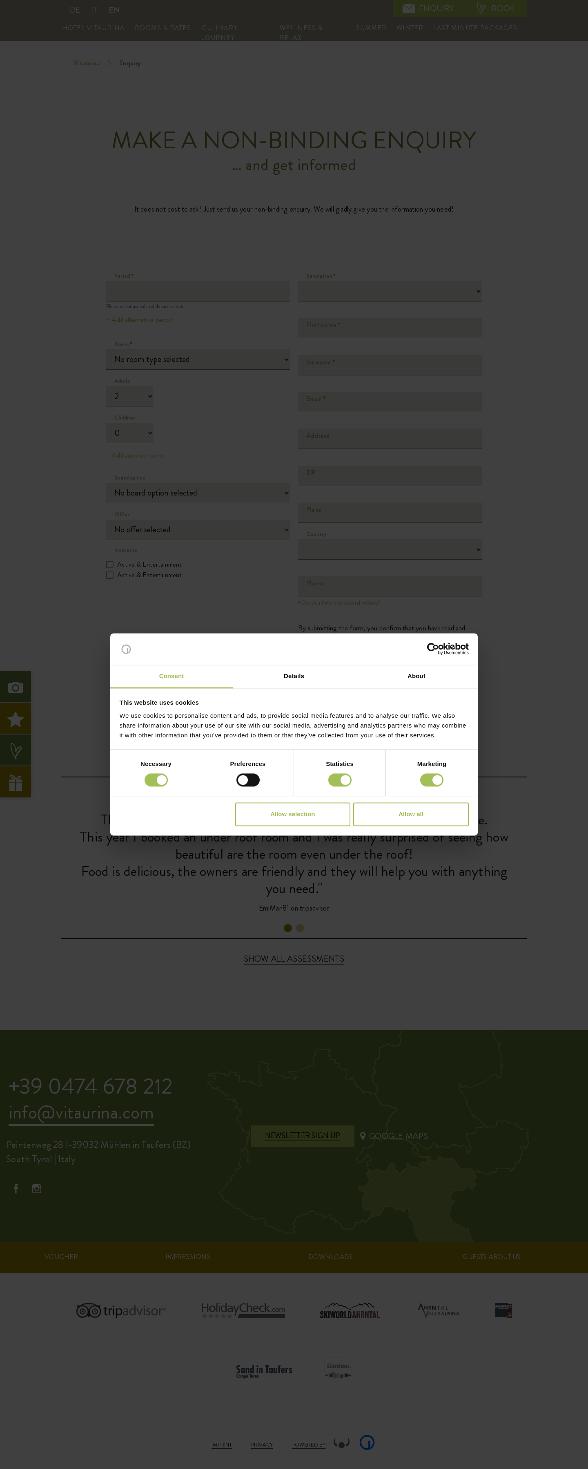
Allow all (411, 813)
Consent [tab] (171, 675)
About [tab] (416, 675)
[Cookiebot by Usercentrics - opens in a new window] (433, 649)
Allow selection (292, 813)
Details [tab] (294, 675)
